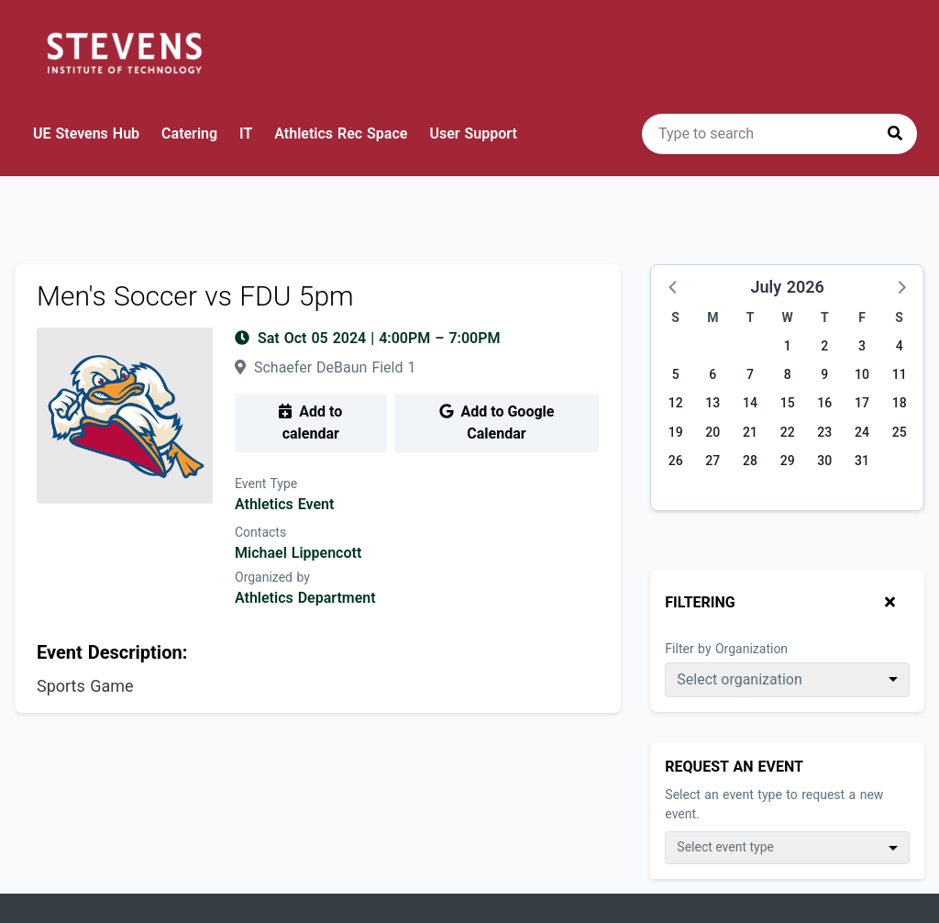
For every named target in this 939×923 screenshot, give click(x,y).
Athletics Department (305, 597)
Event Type (266, 483)
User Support (472, 133)
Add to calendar (310, 422)
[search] (779, 134)
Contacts (260, 532)
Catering (189, 133)
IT (245, 133)
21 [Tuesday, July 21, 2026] (750, 432)
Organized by (272, 577)
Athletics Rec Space (340, 133)
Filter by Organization (726, 648)
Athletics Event (284, 504)
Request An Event (734, 766)
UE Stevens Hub (86, 133)
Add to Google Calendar (497, 422)
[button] (674, 286)
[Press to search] (895, 134)
